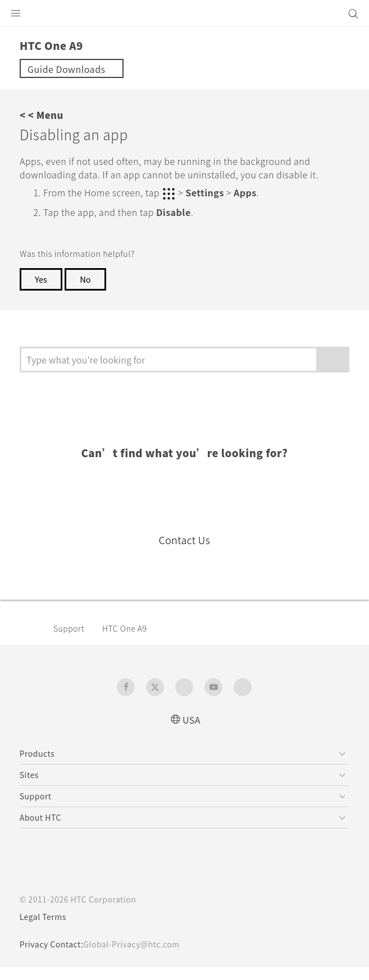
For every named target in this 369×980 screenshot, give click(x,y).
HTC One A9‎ (131, 641)
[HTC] (184, 13)
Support (70, 641)
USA (191, 731)
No (87, 292)
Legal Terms (45, 929)
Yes (41, 292)
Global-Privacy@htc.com (139, 957)
